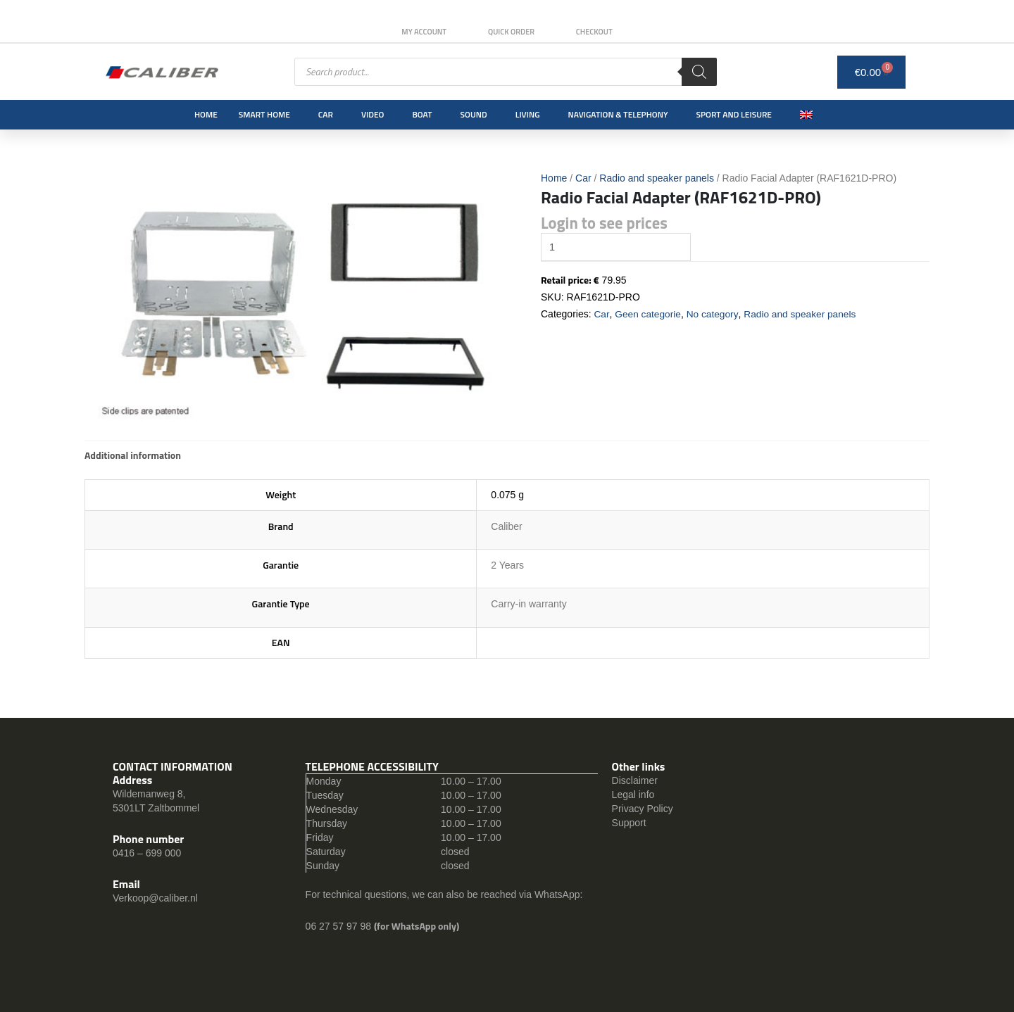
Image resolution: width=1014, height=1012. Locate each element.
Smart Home (264, 114)
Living (527, 114)
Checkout (596, 31)
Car (325, 114)
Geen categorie (648, 314)
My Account (421, 31)
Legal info (633, 794)
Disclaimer (635, 780)
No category (714, 314)
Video (372, 114)
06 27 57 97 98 (340, 926)
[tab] (132, 455)
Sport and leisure (734, 114)
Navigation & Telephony (618, 114)
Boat (422, 114)
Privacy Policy (642, 808)
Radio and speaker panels (656, 178)
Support (629, 822)
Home (206, 114)
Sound (474, 114)
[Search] (699, 72)
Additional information (132, 455)
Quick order (511, 31)
